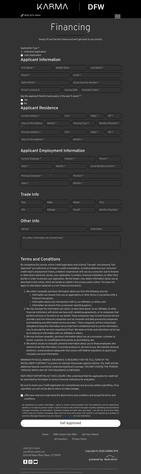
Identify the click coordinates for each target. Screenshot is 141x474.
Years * (25, 166)
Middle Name (62, 67)
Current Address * (30, 116)
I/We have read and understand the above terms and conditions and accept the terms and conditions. (70, 397)
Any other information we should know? (43, 238)
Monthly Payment (108, 209)
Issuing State (71, 90)
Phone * (25, 75)
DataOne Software (67, 469)
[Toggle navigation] (118, 15)
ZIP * (110, 116)
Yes (26, 100)
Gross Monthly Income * (103, 166)
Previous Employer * (31, 176)
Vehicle (25, 229)
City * (68, 116)
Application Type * (30, 48)
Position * (70, 158)
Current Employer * (31, 158)
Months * (52, 123)
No (25, 103)
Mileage (51, 209)
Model (76, 202)
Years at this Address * (32, 125)
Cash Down (96, 229)
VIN (23, 209)
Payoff (76, 209)
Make (50, 202)
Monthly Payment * (109, 123)
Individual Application (35, 51)
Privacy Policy (67, 416)
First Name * (27, 67)
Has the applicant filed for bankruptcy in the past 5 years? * (51, 96)
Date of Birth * (28, 82)
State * (94, 116)
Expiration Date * (90, 90)
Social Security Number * (86, 82)
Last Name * (97, 67)
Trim (101, 202)
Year (23, 202)
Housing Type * (81, 123)
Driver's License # (30, 90)
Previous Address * (31, 132)
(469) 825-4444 (31, 15)
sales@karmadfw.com (34, 452)
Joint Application (32, 55)
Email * (77, 75)
